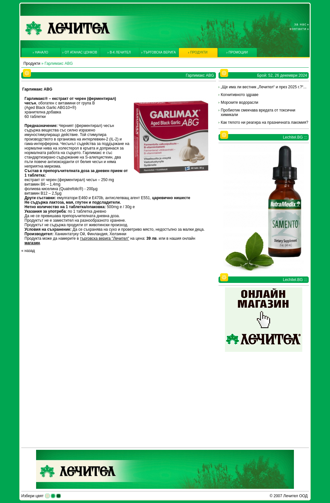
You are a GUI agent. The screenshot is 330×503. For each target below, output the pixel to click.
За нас (300, 24)
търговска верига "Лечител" (104, 238)
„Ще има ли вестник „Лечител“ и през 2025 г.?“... (263, 87)
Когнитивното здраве (239, 94)
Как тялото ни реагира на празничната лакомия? (264, 122)
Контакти (298, 29)
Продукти (32, 63)
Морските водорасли (239, 102)
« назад (28, 250)
